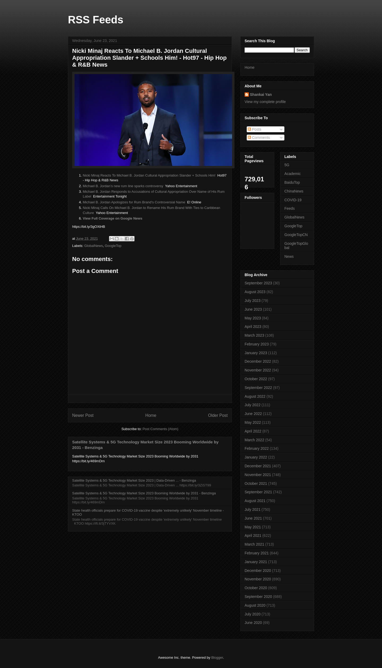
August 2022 (255, 396)
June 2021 (253, 518)
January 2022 (256, 457)
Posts (254, 129)
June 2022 (253, 414)
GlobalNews (93, 246)
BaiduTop (292, 182)
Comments (259, 137)
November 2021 (258, 475)
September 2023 (258, 283)
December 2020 (258, 570)
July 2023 (253, 300)
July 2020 (253, 614)
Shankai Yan (261, 94)
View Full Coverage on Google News (112, 218)
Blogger (217, 658)
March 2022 (254, 440)
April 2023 (253, 326)
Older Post (218, 415)
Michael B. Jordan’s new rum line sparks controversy (123, 186)
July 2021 (253, 509)
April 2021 (253, 535)
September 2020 (258, 596)
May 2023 (253, 318)
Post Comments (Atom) (160, 429)
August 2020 (255, 605)
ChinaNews (293, 191)
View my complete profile (265, 102)
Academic (292, 174)
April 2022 (253, 431)
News (289, 256)
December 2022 (258, 361)
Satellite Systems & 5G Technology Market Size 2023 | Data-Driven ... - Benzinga (134, 480)
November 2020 (258, 579)
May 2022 (253, 422)
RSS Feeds (95, 19)
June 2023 (253, 309)
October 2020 (256, 588)
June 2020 (253, 622)
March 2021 (254, 544)
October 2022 (256, 379)
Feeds (289, 208)
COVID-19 (293, 200)
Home (151, 415)
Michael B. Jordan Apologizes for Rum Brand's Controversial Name (134, 202)
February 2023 (257, 344)
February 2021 (257, 553)
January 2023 (256, 353)
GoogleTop (113, 246)
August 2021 (255, 501)
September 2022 (258, 388)
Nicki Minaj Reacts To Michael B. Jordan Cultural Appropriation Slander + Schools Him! (149, 175)
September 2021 (258, 492)
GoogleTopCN (296, 235)
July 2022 (253, 405)
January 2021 (256, 562)
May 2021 (253, 527)
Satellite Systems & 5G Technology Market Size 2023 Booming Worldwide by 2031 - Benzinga (144, 493)
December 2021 (258, 466)
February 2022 (257, 448)
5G (286, 165)
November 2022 (258, 370)
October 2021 (256, 483)
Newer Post (83, 415)
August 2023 (255, 292)
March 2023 (254, 335)
